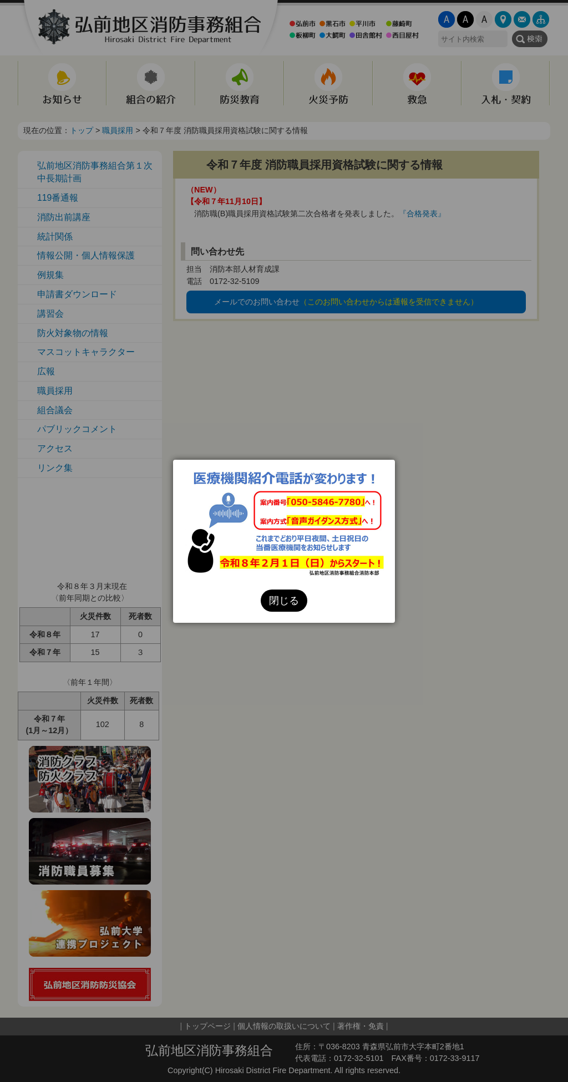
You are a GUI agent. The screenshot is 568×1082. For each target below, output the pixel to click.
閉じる (284, 600)
